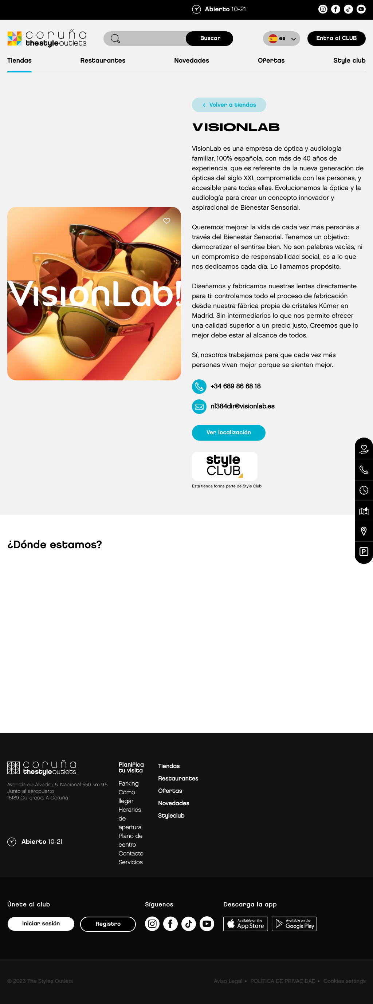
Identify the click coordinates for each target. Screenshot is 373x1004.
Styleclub (171, 816)
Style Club (349, 61)
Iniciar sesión (41, 923)
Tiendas (19, 61)
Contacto (130, 854)
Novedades (191, 61)
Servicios (130, 862)
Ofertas (271, 61)
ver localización (229, 432)
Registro (108, 924)
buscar (210, 38)
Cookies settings (344, 981)
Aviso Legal (228, 981)
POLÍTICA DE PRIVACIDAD (282, 981)
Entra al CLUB (336, 38)
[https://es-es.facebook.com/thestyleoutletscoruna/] (335, 10)
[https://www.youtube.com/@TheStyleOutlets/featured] (361, 10)
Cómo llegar (126, 797)
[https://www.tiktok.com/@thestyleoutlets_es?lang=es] (348, 10)
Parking (128, 784)
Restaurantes (102, 61)
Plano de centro (130, 841)
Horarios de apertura (129, 818)
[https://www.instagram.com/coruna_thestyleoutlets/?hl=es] (322, 10)
